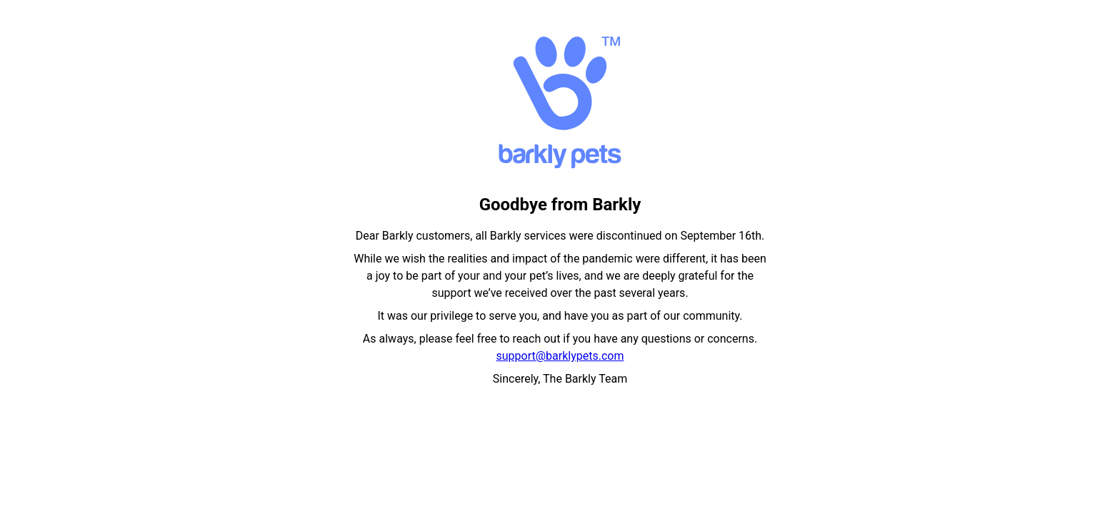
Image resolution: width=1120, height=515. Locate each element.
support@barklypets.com (560, 356)
